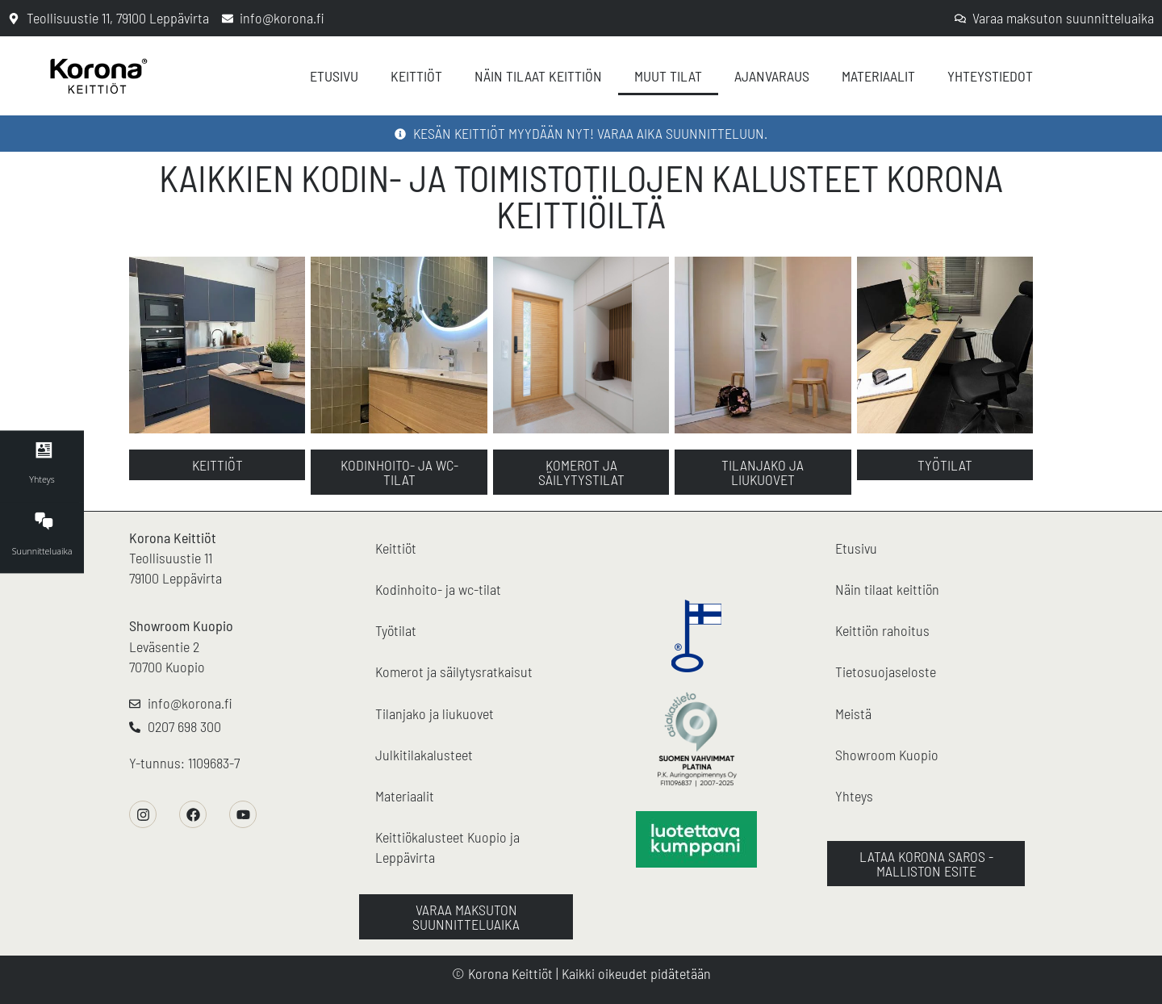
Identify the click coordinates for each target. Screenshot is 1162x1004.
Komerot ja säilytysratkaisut (454, 671)
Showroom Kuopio (181, 625)
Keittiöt (416, 76)
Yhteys (854, 796)
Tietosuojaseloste (885, 671)
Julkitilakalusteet (424, 754)
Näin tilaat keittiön (538, 76)
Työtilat (395, 630)
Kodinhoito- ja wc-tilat (438, 589)
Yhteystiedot (990, 76)
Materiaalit (878, 76)
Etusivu (334, 76)
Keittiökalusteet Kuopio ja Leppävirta (447, 847)
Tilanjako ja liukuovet (434, 713)
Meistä (853, 713)
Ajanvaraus (771, 76)
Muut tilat (668, 76)
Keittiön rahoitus (882, 630)
